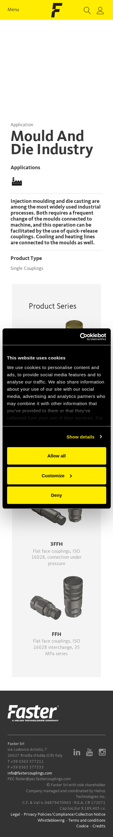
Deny (56, 495)
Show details (81, 436)
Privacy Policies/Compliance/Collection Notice (64, 814)
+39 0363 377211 (27, 761)
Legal (15, 814)
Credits (99, 826)
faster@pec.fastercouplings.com (43, 779)
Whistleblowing (51, 820)
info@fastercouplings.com (30, 773)
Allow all (56, 455)
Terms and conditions (86, 820)
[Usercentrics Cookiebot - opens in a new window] (80, 337)
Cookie (82, 826)
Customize (57, 475)
